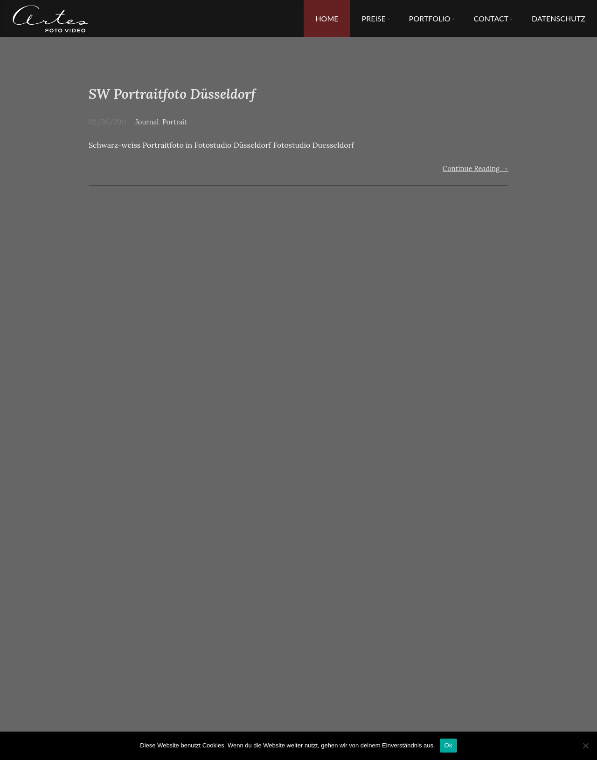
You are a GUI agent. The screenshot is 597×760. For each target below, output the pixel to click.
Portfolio (430, 18)
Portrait (174, 121)
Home (326, 18)
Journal (147, 121)
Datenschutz (558, 18)
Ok (448, 745)
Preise (374, 18)
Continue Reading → (475, 168)
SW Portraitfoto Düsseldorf (172, 94)
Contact (491, 18)
